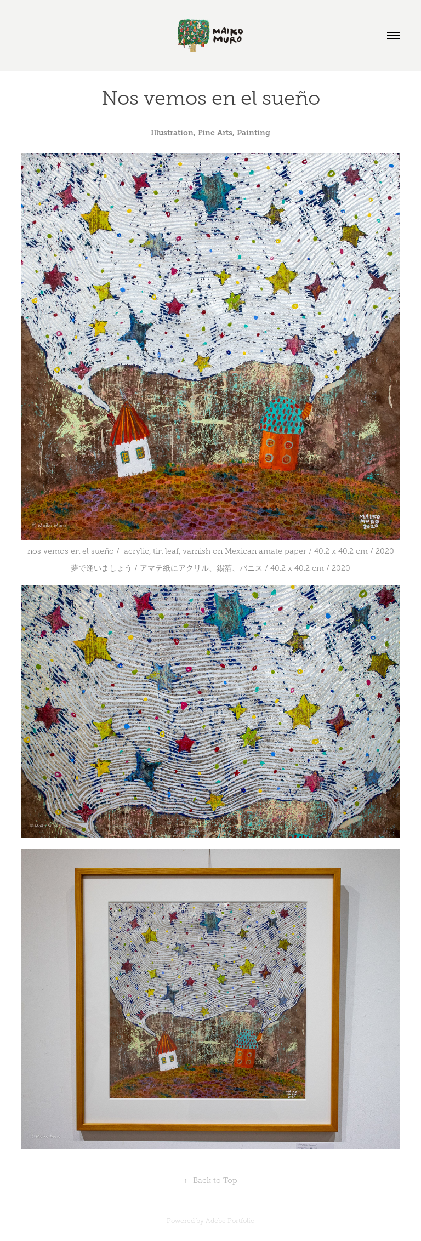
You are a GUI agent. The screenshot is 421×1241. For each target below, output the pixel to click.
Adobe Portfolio (230, 1221)
